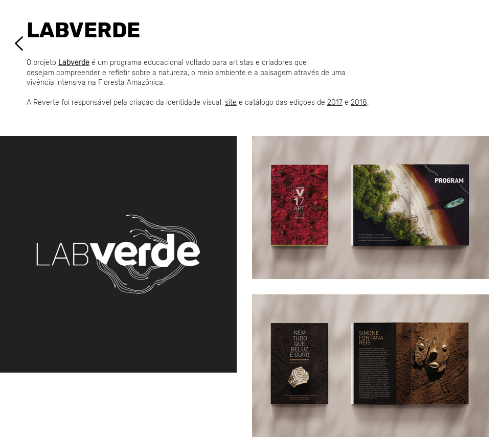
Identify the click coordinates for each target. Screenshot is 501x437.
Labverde (73, 62)
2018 (359, 102)
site (231, 102)
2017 (335, 102)
